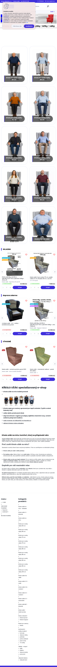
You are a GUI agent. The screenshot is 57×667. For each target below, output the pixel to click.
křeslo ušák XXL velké (42, 237)
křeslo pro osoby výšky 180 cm (14, 157)
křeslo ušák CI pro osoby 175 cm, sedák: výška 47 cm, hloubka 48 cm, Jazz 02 (41, 276)
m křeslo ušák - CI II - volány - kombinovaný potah (10, 322)
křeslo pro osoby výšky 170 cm (14, 118)
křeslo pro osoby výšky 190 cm (14, 197)
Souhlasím (29, 26)
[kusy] (6, 286)
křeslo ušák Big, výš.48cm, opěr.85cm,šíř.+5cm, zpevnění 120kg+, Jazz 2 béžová (42, 323)
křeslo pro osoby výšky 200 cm (14, 236)
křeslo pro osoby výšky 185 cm (42, 157)
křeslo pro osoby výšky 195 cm (42, 197)
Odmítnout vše (17, 26)
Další (51, 11)
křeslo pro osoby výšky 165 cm (42, 78)
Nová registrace (51, 1)
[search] (48, 6)
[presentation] (2, 270)
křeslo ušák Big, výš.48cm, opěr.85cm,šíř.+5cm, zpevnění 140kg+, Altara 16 (13, 277)
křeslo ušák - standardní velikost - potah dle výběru (42, 368)
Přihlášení (41, 1)
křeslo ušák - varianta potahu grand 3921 (14, 368)
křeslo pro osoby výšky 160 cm (14, 78)
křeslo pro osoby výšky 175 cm (42, 118)
